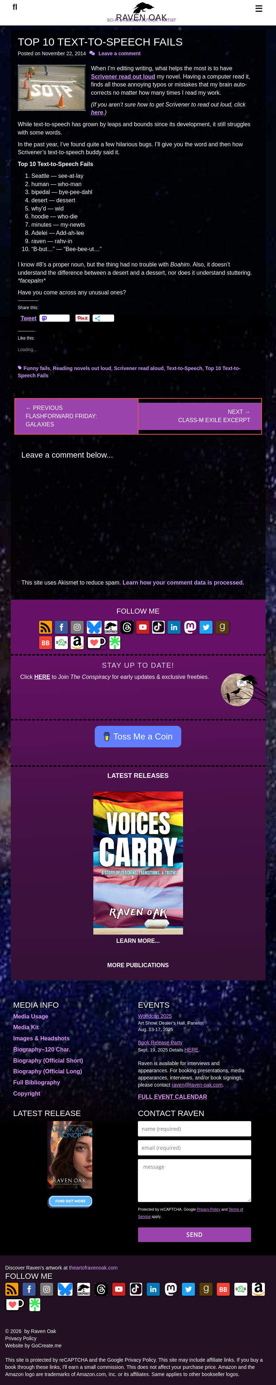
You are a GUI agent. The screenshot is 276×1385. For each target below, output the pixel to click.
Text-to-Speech (184, 368)
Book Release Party (160, 1042)
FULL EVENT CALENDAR (172, 1097)
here (97, 112)
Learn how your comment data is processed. (183, 583)
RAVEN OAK (141, 21)
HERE (42, 677)
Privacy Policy (208, 1209)
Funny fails (37, 368)
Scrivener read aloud (139, 368)
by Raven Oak (40, 1331)
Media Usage (30, 1016)
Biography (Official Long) (47, 1071)
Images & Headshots (41, 1038)
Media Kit (26, 1027)
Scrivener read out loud (123, 77)
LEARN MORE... (138, 941)
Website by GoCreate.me (33, 1345)
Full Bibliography (36, 1082)
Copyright (27, 1094)
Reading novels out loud (82, 368)
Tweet (29, 318)
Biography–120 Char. (41, 1049)
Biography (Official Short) (48, 1061)
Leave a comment (119, 53)
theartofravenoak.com (93, 1268)
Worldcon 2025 (155, 1016)
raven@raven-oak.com (197, 1085)
